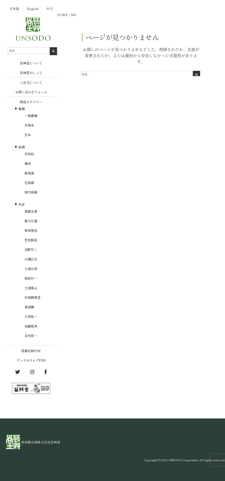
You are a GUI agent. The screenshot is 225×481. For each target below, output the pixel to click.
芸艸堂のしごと (31, 72)
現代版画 (30, 192)
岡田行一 (30, 278)
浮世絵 (29, 153)
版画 (21, 147)
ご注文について (31, 82)
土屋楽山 (30, 287)
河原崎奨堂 (32, 297)
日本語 (14, 8)
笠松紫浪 (30, 240)
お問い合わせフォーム (31, 92)
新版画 (29, 173)
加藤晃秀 (30, 326)
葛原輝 (29, 307)
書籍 (21, 108)
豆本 (27, 134)
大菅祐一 (30, 316)
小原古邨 (30, 268)
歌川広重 (30, 220)
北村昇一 (30, 335)
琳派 (27, 163)
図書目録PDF (31, 350)
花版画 (29, 182)
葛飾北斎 (30, 211)
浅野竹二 (30, 249)
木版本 (29, 125)
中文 (49, 8)
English (33, 8)
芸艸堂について (31, 63)
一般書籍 (30, 115)
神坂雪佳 (30, 230)
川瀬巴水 (30, 259)
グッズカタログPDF (31, 360)
